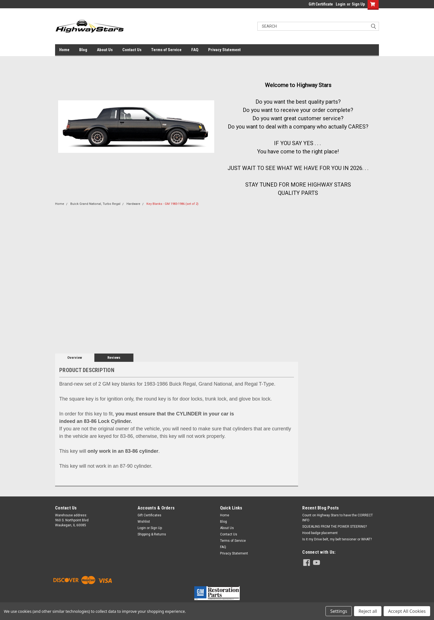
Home (64, 49)
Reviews (113, 357)
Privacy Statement (224, 49)
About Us (105, 49)
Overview (74, 357)
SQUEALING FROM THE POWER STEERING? (334, 527)
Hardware (133, 204)
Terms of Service (166, 49)
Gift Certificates (149, 515)
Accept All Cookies (407, 611)
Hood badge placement (320, 533)
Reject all (367, 611)
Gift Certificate (321, 4)
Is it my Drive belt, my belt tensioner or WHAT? (337, 539)
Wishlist (144, 522)
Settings (338, 611)
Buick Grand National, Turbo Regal (95, 204)
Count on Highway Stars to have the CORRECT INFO (337, 517)
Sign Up (358, 4)
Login (340, 4)
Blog (83, 49)
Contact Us (131, 49)
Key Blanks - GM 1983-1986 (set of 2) (172, 204)
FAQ (194, 49)
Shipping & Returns (152, 534)
